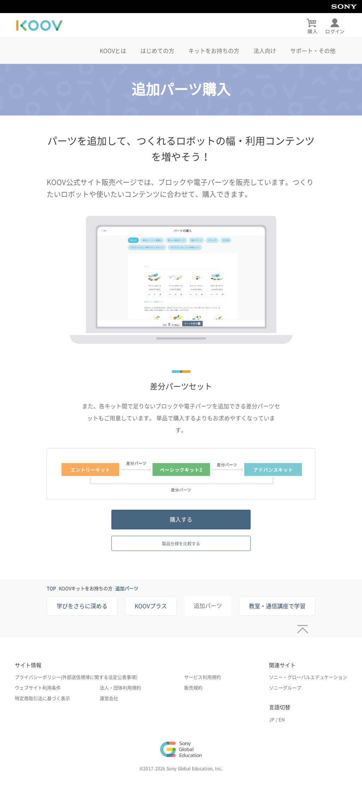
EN (282, 719)
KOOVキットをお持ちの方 (85, 588)
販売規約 (193, 688)
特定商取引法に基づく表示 (42, 698)
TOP (51, 588)
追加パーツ (126, 588)
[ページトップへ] (301, 627)
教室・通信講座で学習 (277, 606)
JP (271, 719)
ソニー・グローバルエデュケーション (308, 677)
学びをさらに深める (82, 606)
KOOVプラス (151, 606)
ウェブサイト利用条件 (38, 688)
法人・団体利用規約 (120, 688)
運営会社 (109, 698)
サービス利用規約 (202, 677)
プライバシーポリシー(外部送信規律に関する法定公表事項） (77, 677)
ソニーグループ (285, 688)
